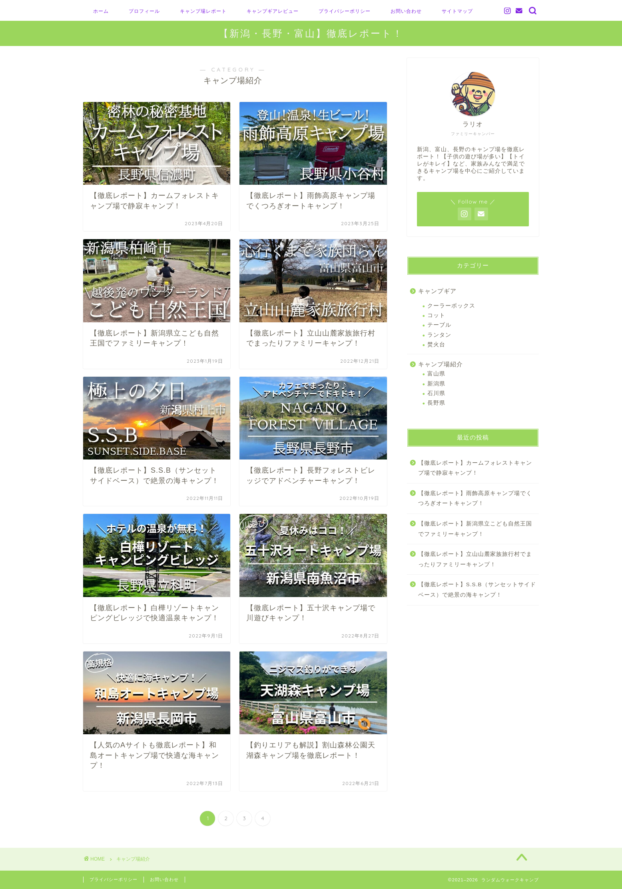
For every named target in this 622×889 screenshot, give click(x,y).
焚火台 (436, 345)
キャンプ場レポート (203, 11)
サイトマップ (457, 11)
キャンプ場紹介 (440, 364)
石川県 (436, 393)
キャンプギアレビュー (273, 11)
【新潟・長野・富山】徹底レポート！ (311, 33)
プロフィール (144, 11)
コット (436, 315)
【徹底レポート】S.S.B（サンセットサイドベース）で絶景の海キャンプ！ (477, 589)
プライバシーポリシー (345, 11)
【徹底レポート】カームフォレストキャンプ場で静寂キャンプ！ (475, 468)
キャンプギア (437, 291)
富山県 (436, 374)
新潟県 (436, 384)
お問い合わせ (406, 11)
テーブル (439, 325)
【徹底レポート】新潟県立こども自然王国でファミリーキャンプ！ (475, 529)
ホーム (101, 11)
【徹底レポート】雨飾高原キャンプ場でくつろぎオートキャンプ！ (475, 498)
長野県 (436, 403)
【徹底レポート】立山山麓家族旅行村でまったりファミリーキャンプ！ (475, 559)
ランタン (439, 335)
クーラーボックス (451, 306)
